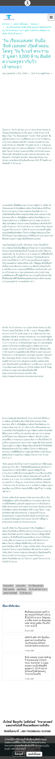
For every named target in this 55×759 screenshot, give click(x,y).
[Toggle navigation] (51, 17)
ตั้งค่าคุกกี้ (19, 754)
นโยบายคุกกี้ (21, 748)
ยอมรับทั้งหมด (34, 754)
